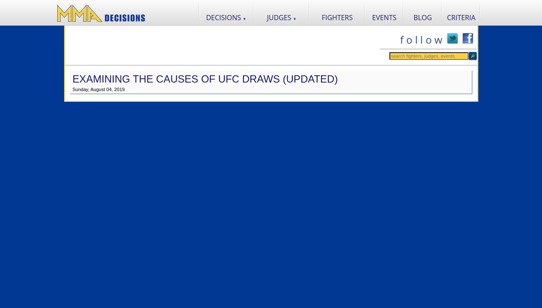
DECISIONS (226, 17)
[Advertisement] (222, 45)
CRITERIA (461, 17)
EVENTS (384, 17)
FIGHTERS (337, 17)
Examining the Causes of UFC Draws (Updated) (205, 79)
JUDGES (282, 17)
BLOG (423, 17)
